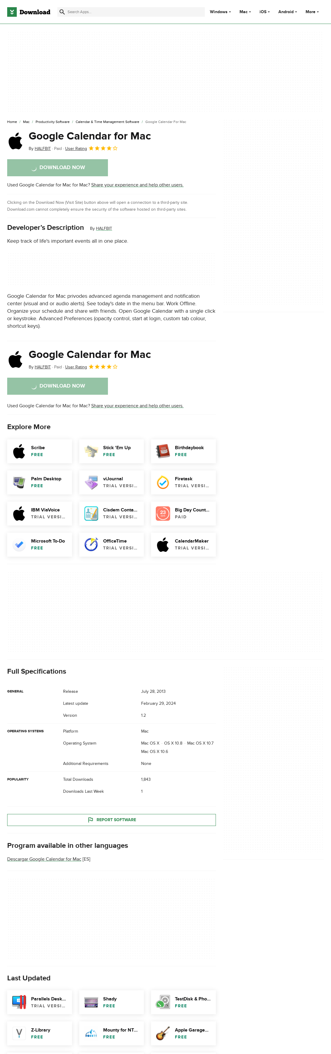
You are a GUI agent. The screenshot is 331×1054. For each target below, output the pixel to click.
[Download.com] (28, 12)
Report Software (111, 820)
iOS (263, 12)
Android (286, 12)
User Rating (91, 148)
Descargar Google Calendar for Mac (44, 859)
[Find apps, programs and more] (131, 12)
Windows (219, 12)
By (40, 148)
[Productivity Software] (53, 122)
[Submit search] (62, 12)
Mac (244, 12)
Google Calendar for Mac (90, 136)
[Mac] (26, 122)
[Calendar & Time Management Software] (107, 122)
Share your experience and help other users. (137, 185)
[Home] (12, 122)
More (313, 11)
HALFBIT (104, 228)
